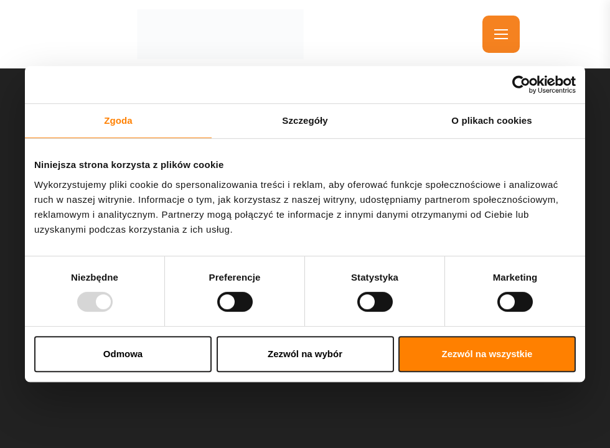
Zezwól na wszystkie (487, 353)
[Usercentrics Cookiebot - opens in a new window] (521, 84)
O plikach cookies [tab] (491, 120)
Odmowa (123, 353)
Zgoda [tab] (118, 120)
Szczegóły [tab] (304, 120)
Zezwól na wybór (305, 353)
